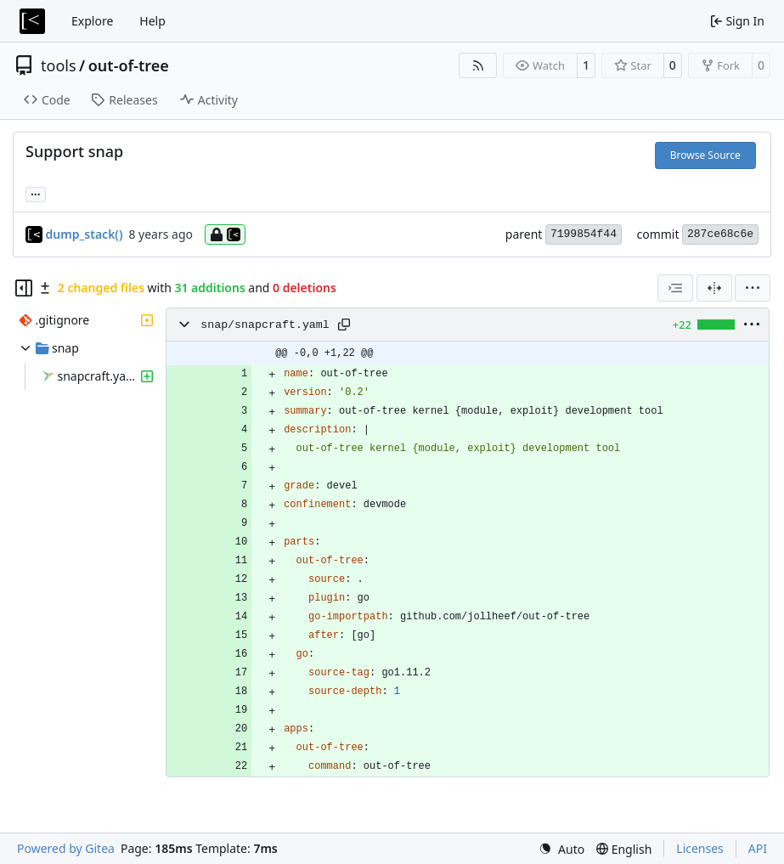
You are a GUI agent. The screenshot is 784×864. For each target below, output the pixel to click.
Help (152, 21)
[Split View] (714, 288)
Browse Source (705, 155)
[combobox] (675, 288)
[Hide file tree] (23, 288)
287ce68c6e (720, 234)
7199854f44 (583, 234)
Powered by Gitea (66, 848)
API (757, 848)
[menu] (752, 288)
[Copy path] (344, 324)
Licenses (700, 848)
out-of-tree (128, 65)
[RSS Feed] (478, 65)
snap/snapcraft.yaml (265, 325)
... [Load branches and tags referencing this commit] (36, 193)
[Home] (32, 21)
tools (58, 65)
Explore (92, 21)
